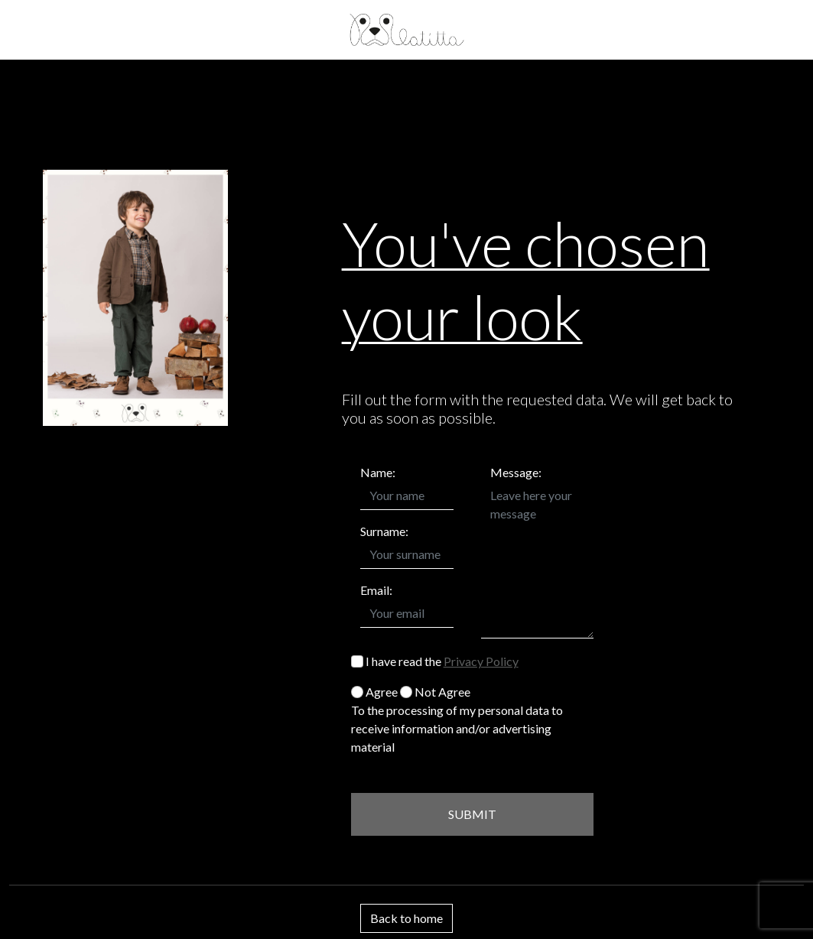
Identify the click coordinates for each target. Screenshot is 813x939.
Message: (515, 472)
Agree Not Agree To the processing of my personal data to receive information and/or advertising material (457, 719)
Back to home (406, 918)
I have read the (435, 661)
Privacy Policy (481, 661)
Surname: (384, 531)
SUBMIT (472, 814)
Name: (377, 472)
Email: (376, 590)
